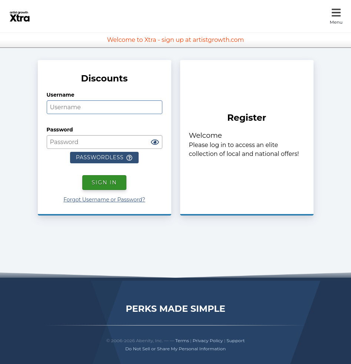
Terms (182, 340)
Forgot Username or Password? (104, 199)
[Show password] (155, 142)
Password (60, 129)
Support (235, 340)
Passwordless (104, 157)
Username (60, 94)
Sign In (104, 182)
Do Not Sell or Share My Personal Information (175, 348)
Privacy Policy (208, 340)
